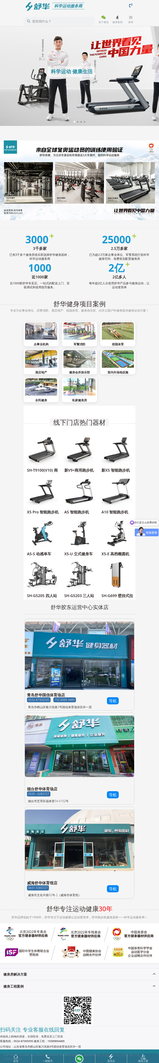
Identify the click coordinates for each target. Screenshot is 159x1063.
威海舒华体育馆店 (42, 882)
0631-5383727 (38, 888)
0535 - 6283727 (38, 794)
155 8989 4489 (65, 700)
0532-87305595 (38, 700)
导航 (113, 700)
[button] (74, 122)
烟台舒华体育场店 (42, 788)
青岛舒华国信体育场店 (46, 694)
